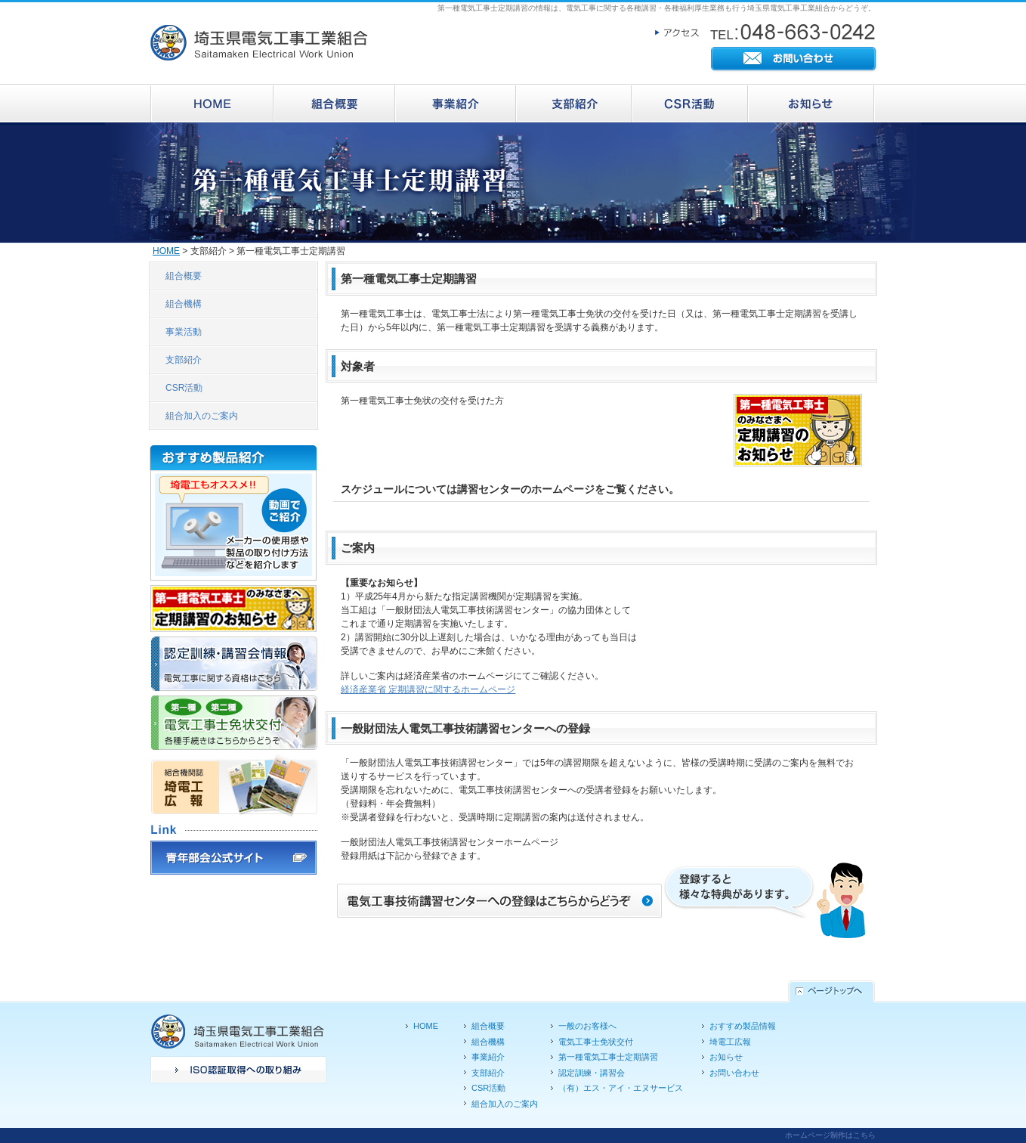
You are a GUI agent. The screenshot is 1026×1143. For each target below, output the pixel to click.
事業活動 (183, 332)
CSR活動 (183, 388)
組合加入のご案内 (201, 415)
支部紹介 (183, 360)
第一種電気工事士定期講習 (608, 1056)
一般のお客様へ (587, 1025)
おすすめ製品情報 (742, 1025)
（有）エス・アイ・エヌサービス (620, 1087)
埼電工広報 (730, 1041)
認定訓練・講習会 (591, 1072)
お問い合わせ (734, 1072)
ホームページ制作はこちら (830, 1135)
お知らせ (726, 1056)
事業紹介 (488, 1056)
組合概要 (183, 276)
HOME (166, 251)
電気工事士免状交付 (595, 1041)
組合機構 (183, 304)
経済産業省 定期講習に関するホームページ (428, 689)
